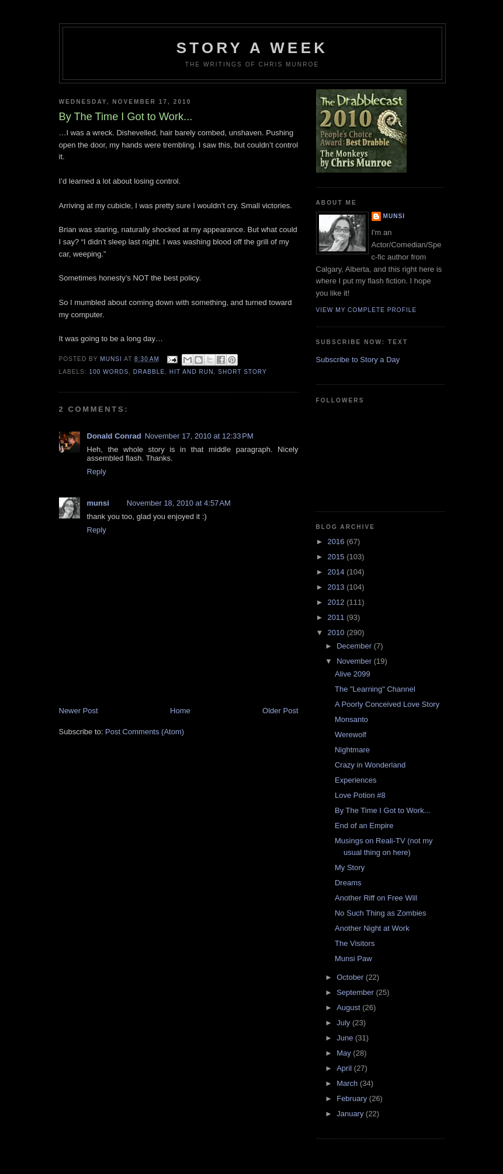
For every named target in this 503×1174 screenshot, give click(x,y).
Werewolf (350, 734)
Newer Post (78, 710)
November (355, 661)
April (345, 1068)
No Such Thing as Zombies (380, 913)
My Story (350, 867)
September (356, 992)
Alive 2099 (352, 674)
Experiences (356, 780)
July (344, 1022)
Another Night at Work (372, 928)
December (355, 646)
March (348, 1083)
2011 (337, 617)
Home (180, 710)
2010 (337, 632)
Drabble (149, 372)
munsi (98, 503)
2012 (337, 602)
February (353, 1098)
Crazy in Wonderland (370, 765)
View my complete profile (366, 310)
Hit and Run (191, 372)
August (349, 1007)
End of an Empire (364, 825)
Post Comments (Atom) (144, 731)
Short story (242, 372)
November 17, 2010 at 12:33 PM (199, 436)
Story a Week (252, 48)
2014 (337, 571)
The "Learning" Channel (375, 689)
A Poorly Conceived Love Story (387, 704)
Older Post (280, 710)
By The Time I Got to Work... (383, 810)
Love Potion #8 (360, 795)
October (351, 977)
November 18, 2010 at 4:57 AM (179, 503)
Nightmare (352, 749)
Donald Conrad (114, 436)
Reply (96, 471)
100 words (109, 372)
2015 (337, 556)
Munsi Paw (353, 958)
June (346, 1037)
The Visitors (354, 943)
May (345, 1053)
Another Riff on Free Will (376, 897)
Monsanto (351, 719)
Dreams (348, 882)
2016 (337, 541)
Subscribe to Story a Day (358, 359)
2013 (337, 587)
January (351, 1113)
